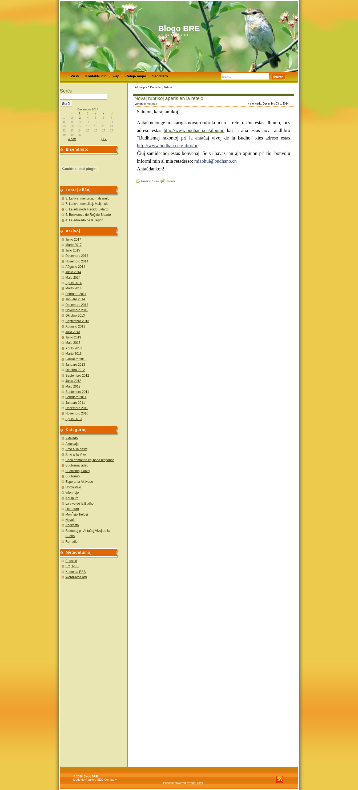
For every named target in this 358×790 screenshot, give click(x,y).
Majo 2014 (73, 278)
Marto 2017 (74, 245)
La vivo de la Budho (80, 503)
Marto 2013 (74, 354)
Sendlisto (160, 76)
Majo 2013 (73, 343)
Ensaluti (71, 561)
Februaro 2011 (76, 397)
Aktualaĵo (72, 444)
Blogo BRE (179, 28)
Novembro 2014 (77, 261)
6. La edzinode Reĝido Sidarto (87, 209)
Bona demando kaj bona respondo (90, 460)
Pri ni (75, 76)
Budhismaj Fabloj (78, 471)
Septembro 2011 (77, 392)
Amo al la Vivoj (76, 454)
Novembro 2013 (77, 310)
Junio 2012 (73, 381)
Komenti (170, 180)
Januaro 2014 (75, 299)
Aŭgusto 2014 (75, 267)
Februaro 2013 (76, 359)
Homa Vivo (73, 487)
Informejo (72, 492)
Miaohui (152, 103)
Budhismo (73, 476)
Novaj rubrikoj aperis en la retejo (169, 98)
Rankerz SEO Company (100, 779)
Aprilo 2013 (74, 348)
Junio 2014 (73, 272)
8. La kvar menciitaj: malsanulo (88, 198)
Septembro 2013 (77, 321)
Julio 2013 (73, 332)
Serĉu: (67, 91)
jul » (104, 139)
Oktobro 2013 (75, 315)
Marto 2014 (74, 288)
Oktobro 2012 (75, 370)
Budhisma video (77, 465)
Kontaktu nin (95, 76)
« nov (72, 139)
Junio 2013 (73, 337)
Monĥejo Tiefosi (77, 514)
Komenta (76, 572)
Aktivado (72, 438)
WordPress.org (76, 577)
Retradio (72, 542)
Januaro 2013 (75, 364)
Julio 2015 (73, 250)
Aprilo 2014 (74, 283)
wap (115, 76)
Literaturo (72, 509)
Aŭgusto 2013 (75, 326)
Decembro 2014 (77, 256)
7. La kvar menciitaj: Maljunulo (87, 204)
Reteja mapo (136, 76)
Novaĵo (70, 520)
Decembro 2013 (77, 305)
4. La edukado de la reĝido (84, 220)
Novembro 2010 (77, 413)
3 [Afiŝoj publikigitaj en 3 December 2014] (80, 117)
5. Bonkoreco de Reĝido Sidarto (88, 215)
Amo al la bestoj (77, 449)
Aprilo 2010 (74, 419)
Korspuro (72, 498)
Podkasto (72, 525)
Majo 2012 (73, 386)
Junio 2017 (73, 239)
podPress (197, 782)
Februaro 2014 (76, 294)
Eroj (72, 566)
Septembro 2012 (77, 375)
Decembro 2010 (77, 408)
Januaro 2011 (75, 403)
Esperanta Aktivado (79, 482)
